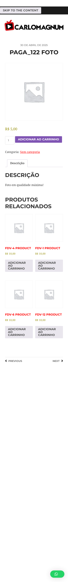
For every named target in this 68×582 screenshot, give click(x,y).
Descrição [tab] (17, 163)
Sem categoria (30, 152)
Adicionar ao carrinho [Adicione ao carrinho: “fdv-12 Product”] (47, 332)
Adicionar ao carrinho (38, 139)
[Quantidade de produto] (9, 140)
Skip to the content (20, 10)
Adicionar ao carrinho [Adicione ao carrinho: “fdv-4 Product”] (17, 265)
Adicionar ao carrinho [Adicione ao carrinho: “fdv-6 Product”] (17, 332)
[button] (57, 574)
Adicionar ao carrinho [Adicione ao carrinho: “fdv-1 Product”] (47, 265)
